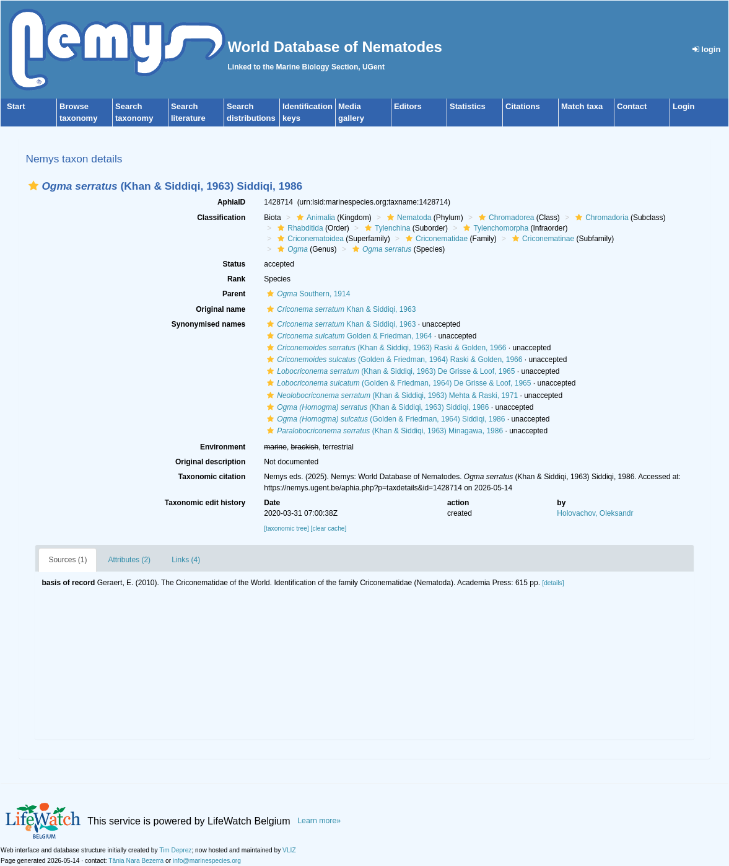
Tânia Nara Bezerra (136, 860)
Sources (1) (67, 559)
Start (16, 106)
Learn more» (319, 820)
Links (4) (186, 559)
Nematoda (407, 217)
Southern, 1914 (307, 293)
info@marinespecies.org (207, 860)
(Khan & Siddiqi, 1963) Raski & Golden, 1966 (385, 347)
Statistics (468, 106)
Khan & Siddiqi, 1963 (340, 309)
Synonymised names (208, 324)
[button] (33, 185)
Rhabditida (298, 228)
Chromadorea (505, 217)
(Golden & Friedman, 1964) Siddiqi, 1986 (384, 419)
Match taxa (582, 106)
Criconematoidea (309, 238)
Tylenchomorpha (494, 228)
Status (234, 264)
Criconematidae (435, 238)
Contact (632, 106)
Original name (220, 309)
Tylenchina (386, 228)
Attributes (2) (129, 559)
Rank (236, 279)
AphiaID (231, 202)
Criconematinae (541, 238)
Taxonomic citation (211, 476)
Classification (221, 217)
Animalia (314, 217)
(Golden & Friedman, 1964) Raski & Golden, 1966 (393, 359)
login (706, 49)
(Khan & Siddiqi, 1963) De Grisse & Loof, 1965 (389, 371)
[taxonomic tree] (286, 528)
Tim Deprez (175, 850)
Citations (522, 106)
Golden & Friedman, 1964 (348, 336)
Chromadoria (600, 217)
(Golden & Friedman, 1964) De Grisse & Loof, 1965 (397, 383)
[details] (553, 583)
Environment (222, 447)
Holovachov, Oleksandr (595, 513)
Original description (210, 461)
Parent (233, 293)
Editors (408, 106)
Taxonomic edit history (205, 502)
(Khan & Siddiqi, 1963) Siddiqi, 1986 (376, 407)
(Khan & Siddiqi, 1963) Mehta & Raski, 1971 (391, 395)
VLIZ (289, 850)
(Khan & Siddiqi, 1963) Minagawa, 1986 (383, 430)
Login (683, 106)
